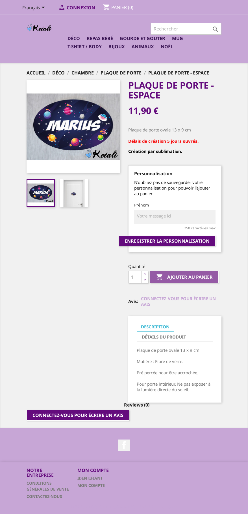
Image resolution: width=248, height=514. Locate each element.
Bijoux (116, 46)
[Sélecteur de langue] (34, 8)
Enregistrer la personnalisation (167, 241)
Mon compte (91, 485)
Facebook (124, 445)
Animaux (143, 46)
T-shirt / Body (85, 46)
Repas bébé (100, 38)
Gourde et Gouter (142, 38)
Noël (167, 46)
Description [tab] (155, 327)
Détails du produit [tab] (164, 337)
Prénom (141, 205)
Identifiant (90, 478)
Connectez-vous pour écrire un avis (178, 301)
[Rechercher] (186, 29)
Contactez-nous (44, 496)
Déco (74, 38)
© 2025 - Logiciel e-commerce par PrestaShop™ (124, 506)
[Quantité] (135, 277)
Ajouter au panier (184, 277)
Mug (177, 38)
